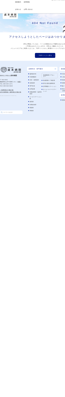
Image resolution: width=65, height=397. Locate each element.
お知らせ (18, 9)
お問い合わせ (28, 9)
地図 (19, 81)
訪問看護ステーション (49, 86)
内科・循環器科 (34, 80)
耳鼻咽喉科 (33, 77)
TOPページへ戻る (45, 55)
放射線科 (32, 83)
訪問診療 (32, 89)
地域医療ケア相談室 (49, 80)
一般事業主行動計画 (7, 90)
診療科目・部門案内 (36, 69)
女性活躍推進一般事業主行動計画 (10, 92)
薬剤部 (32, 101)
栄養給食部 (33, 104)
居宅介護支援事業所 (49, 83)
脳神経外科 (33, 74)
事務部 (32, 110)
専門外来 (32, 86)
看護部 (32, 107)
